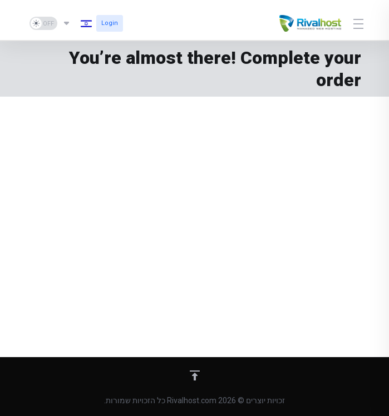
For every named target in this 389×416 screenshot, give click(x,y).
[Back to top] (195, 375)
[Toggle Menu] (359, 23)
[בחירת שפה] (76, 23)
